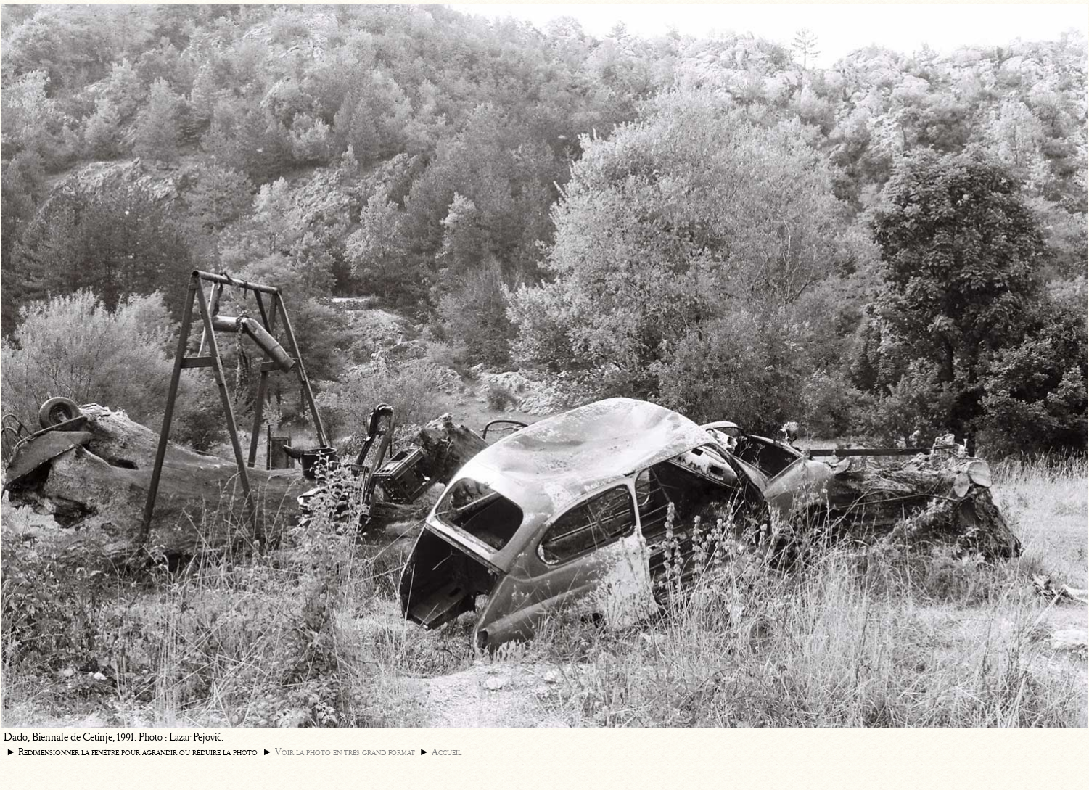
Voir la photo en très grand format (345, 752)
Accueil (446, 752)
